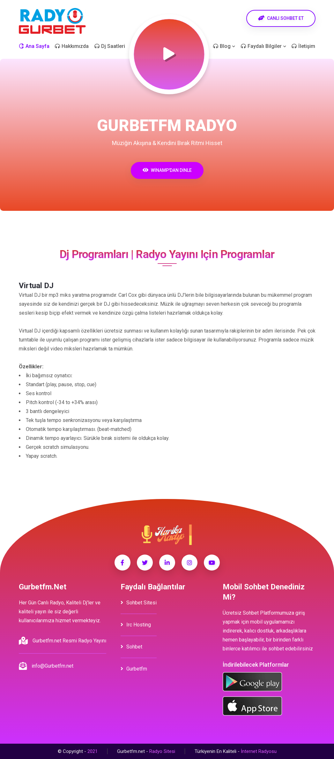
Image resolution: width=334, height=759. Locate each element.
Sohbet (131, 647)
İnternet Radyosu (259, 751)
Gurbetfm (134, 669)
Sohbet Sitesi (139, 603)
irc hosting (136, 625)
